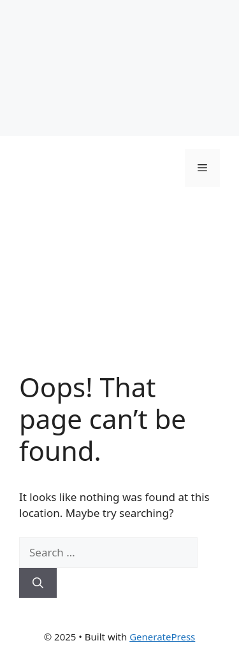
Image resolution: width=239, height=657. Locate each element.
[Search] (38, 583)
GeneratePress (162, 636)
